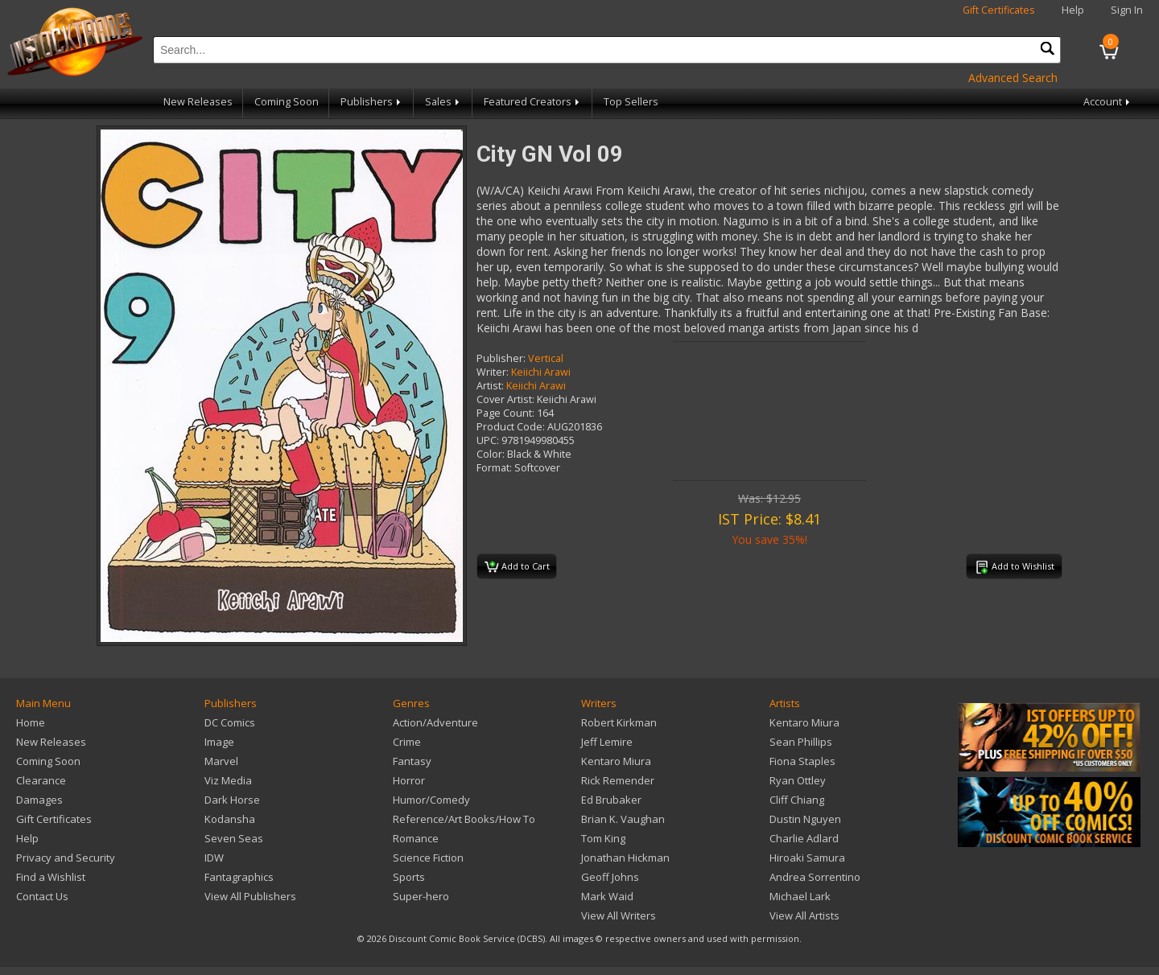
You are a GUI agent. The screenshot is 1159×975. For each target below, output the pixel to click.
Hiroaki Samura (807, 857)
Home (30, 722)
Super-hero (421, 896)
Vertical (545, 358)
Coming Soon (286, 102)
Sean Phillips (800, 741)
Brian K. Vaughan (623, 819)
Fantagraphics (239, 877)
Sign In (1127, 10)
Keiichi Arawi (541, 372)
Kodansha (229, 819)
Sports (409, 877)
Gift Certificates (999, 10)
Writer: (492, 372)
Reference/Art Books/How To (464, 819)
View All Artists (804, 915)
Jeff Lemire (607, 741)
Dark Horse (232, 799)
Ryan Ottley (797, 780)
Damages (39, 799)
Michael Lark (800, 896)
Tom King (603, 838)
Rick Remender (617, 780)
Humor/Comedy (431, 799)
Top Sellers (631, 102)
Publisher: (501, 358)
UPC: (487, 440)
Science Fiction (428, 857)
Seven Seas (233, 838)
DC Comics (229, 722)
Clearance (41, 780)
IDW (214, 857)
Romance (416, 838)
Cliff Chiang (796, 799)
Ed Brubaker (611, 799)
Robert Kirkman (619, 722)
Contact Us (42, 896)
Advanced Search (1013, 77)
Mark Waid (607, 896)
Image (219, 741)
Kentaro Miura (616, 761)
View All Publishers (250, 896)
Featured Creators (533, 102)
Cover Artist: (505, 399)
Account (1107, 102)
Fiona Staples (802, 761)
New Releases (198, 102)
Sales (443, 102)
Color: (490, 454)
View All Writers (618, 915)
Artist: (490, 386)
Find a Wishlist (50, 877)
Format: (494, 468)
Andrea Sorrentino (814, 877)
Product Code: (510, 427)
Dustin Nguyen (805, 819)
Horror (409, 780)
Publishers (371, 102)
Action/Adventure (435, 722)
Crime (407, 741)
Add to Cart (517, 567)
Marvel (221, 761)
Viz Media (228, 780)
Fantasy (412, 761)
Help (1073, 10)
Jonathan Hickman (625, 857)
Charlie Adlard (804, 838)
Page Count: (505, 413)
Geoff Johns (610, 877)
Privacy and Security (65, 857)
